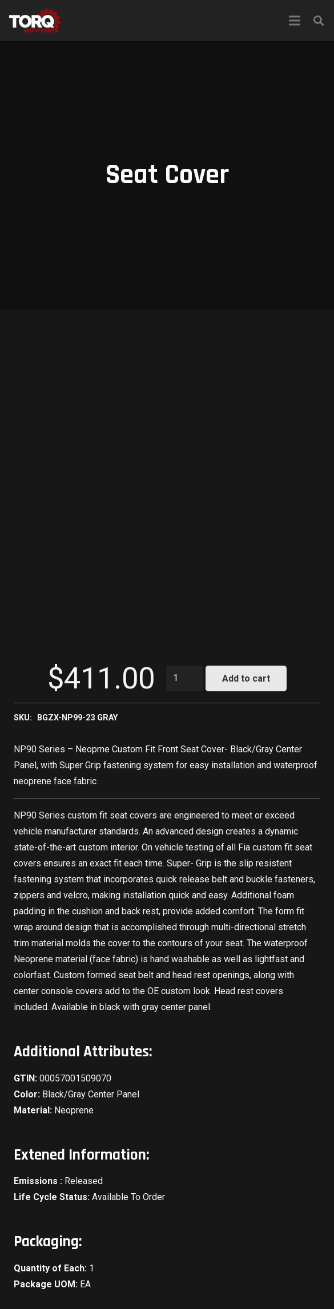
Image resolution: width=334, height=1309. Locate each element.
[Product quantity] (185, 678)
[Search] (318, 20)
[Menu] (294, 20)
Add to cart (246, 678)
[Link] (35, 21)
